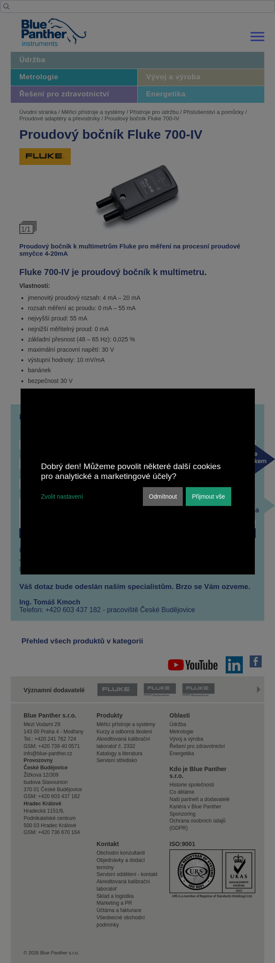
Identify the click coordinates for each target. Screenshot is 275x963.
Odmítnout (163, 496)
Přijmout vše (208, 496)
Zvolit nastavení (62, 496)
